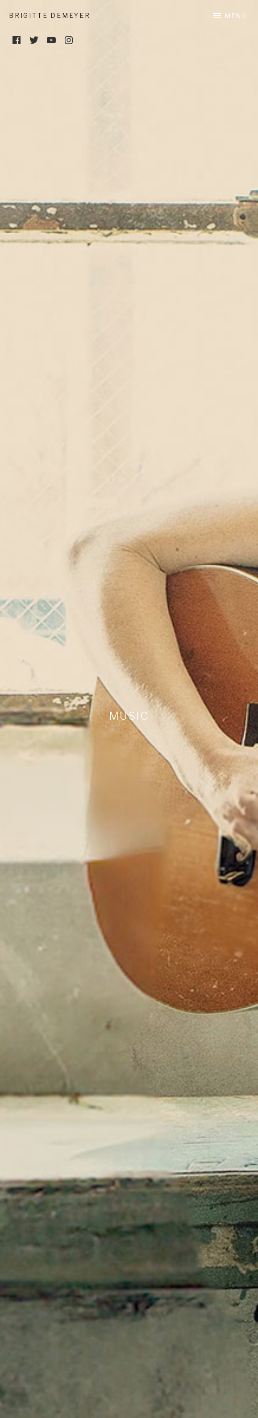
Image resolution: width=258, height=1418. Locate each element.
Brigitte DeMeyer (50, 15)
